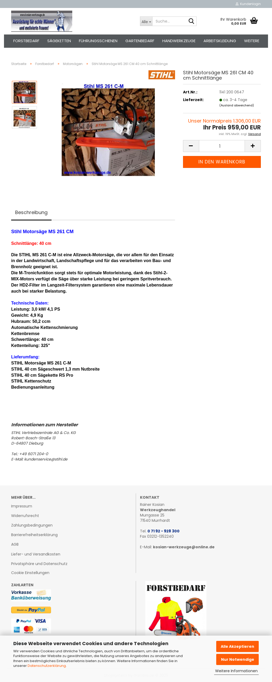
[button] (191, 146)
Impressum (21, 506)
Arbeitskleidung (219, 41)
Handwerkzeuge (179, 41)
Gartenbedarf (139, 41)
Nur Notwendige (237, 659)
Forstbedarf (26, 41)
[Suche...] (146, 21)
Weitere (251, 41)
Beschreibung (31, 212)
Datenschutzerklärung (47, 665)
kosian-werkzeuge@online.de (184, 547)
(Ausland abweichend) (236, 105)
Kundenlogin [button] (248, 4)
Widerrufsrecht (25, 515)
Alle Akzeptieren (237, 646)
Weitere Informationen (236, 671)
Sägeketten (59, 41)
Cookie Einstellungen (30, 572)
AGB (15, 544)
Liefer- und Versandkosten (35, 554)
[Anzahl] (222, 146)
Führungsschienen (98, 41)
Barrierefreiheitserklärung (34, 534)
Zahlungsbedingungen (32, 525)
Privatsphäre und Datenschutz (39, 563)
